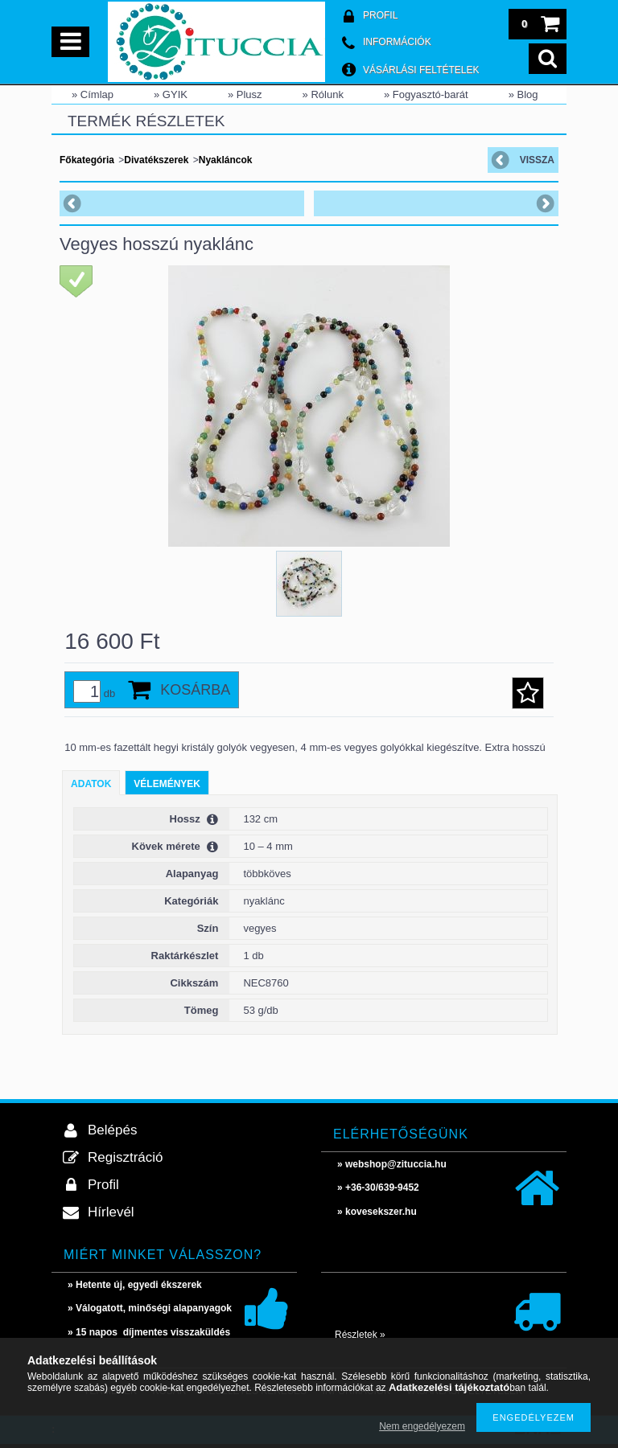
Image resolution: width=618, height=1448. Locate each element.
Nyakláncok (226, 160)
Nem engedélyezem (422, 1426)
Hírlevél (111, 1212)
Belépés (112, 1130)
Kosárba (195, 690)
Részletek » (360, 1334)
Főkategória (87, 160)
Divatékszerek (156, 160)
